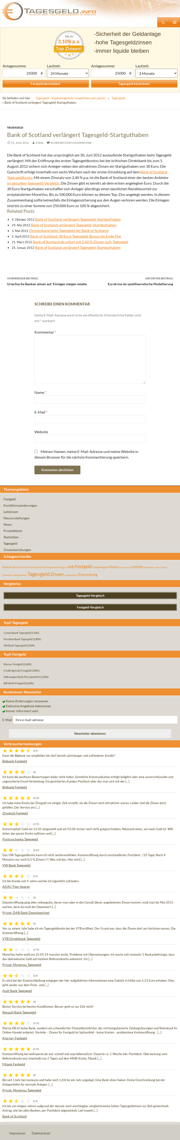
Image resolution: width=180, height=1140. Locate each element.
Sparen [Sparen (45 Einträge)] (164, 567)
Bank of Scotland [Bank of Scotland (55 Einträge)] (21, 567)
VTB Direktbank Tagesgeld (21, 939)
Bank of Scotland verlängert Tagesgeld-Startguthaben (78, 219)
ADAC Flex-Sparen (16, 887)
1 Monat (68, 73)
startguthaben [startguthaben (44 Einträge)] (20, 575)
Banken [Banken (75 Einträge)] (7, 567)
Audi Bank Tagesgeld (17, 991)
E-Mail (40, 412)
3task (39, 142)
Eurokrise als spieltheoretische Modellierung (131, 281)
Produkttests (13, 531)
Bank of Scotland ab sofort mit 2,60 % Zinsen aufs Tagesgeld (80, 241)
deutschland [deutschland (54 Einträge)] (37, 567)
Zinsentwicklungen (17, 550)
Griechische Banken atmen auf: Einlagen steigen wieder (48, 281)
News (8, 524)
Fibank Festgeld (13, 1064)
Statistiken (11, 537)
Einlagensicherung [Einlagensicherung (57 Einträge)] (54, 567)
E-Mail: (7, 720)
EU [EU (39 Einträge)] (66, 567)
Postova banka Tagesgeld (20, 839)
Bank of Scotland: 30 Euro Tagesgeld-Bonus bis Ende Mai (75, 236)
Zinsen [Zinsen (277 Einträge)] (57, 574)
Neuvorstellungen (17, 518)
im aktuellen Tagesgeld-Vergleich (33, 183)
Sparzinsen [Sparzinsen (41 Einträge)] (7, 575)
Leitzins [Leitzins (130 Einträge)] (137, 567)
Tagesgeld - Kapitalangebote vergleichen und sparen (70, 98)
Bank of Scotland (14, 1116)
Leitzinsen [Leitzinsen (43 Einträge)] (149, 567)
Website (41, 431)
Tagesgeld (118, 98)
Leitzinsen (11, 512)
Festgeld (10, 499)
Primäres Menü (174, 22)
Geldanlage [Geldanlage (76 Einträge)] (99, 567)
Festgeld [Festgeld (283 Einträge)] (83, 566)
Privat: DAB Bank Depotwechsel (25, 913)
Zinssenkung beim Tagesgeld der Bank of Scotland (69, 230)
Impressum (17, 1133)
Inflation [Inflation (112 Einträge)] (113, 567)
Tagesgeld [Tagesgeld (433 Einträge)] (38, 574)
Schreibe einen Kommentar (71, 142)
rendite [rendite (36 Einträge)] (157, 567)
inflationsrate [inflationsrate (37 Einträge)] (125, 567)
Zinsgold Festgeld (15, 813)
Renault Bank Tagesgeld (19, 1012)
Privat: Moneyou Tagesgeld (21, 965)
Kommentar (45, 332)
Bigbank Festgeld (14, 761)
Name (40, 392)
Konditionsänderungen (20, 505)
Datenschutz (41, 1133)
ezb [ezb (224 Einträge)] (71, 566)
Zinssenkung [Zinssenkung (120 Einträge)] (88, 575)
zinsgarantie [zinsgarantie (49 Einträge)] (70, 575)
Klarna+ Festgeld (14, 1038)
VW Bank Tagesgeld (16, 865)
